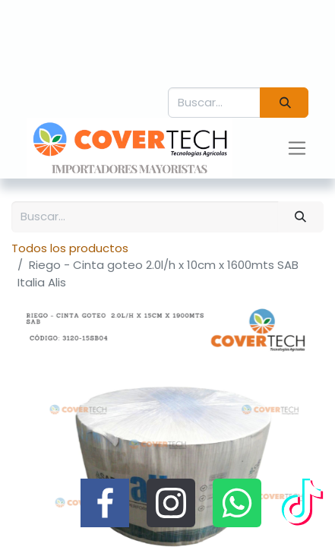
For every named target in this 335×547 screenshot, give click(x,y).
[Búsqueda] (284, 103)
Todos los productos (69, 248)
